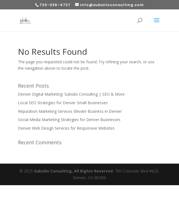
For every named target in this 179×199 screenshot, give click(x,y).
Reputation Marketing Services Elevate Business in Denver (70, 111)
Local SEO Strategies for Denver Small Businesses (63, 102)
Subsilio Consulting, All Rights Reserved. (74, 171)
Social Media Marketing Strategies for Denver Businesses (69, 119)
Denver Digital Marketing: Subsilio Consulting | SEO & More (71, 94)
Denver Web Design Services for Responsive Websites (66, 128)
